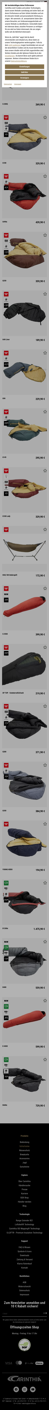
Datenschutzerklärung (19, 61)
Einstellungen (10, 56)
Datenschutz (8, 84)
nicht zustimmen (15, 45)
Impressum (17, 84)
